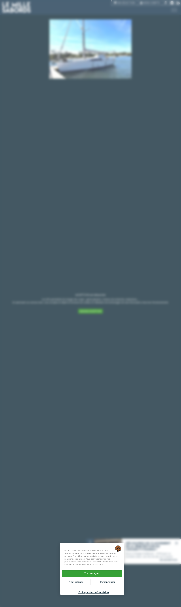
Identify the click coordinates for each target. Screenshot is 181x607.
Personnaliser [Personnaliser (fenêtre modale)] (107, 582)
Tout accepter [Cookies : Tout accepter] (92, 573)
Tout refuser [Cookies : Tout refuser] (76, 582)
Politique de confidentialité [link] (93, 592)
